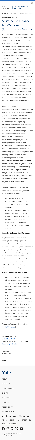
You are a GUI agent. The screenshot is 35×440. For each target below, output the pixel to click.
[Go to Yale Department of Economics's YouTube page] (21, 428)
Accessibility (7, 407)
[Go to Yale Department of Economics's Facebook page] (3, 428)
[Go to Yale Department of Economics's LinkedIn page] (12, 428)
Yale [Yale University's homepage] (6, 372)
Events (5, 393)
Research (6, 398)
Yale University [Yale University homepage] (5, 7)
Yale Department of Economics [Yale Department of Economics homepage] (21, 7)
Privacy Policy (8, 412)
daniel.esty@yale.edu (9, 344)
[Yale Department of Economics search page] (32, 3)
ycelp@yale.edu (9, 327)
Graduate (6, 384)
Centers (5, 402)
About (4, 379)
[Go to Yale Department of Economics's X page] (16, 428)
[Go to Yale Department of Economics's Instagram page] (8, 428)
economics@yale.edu (9, 423)
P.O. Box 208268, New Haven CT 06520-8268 (17, 420)
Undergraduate (8, 388)
